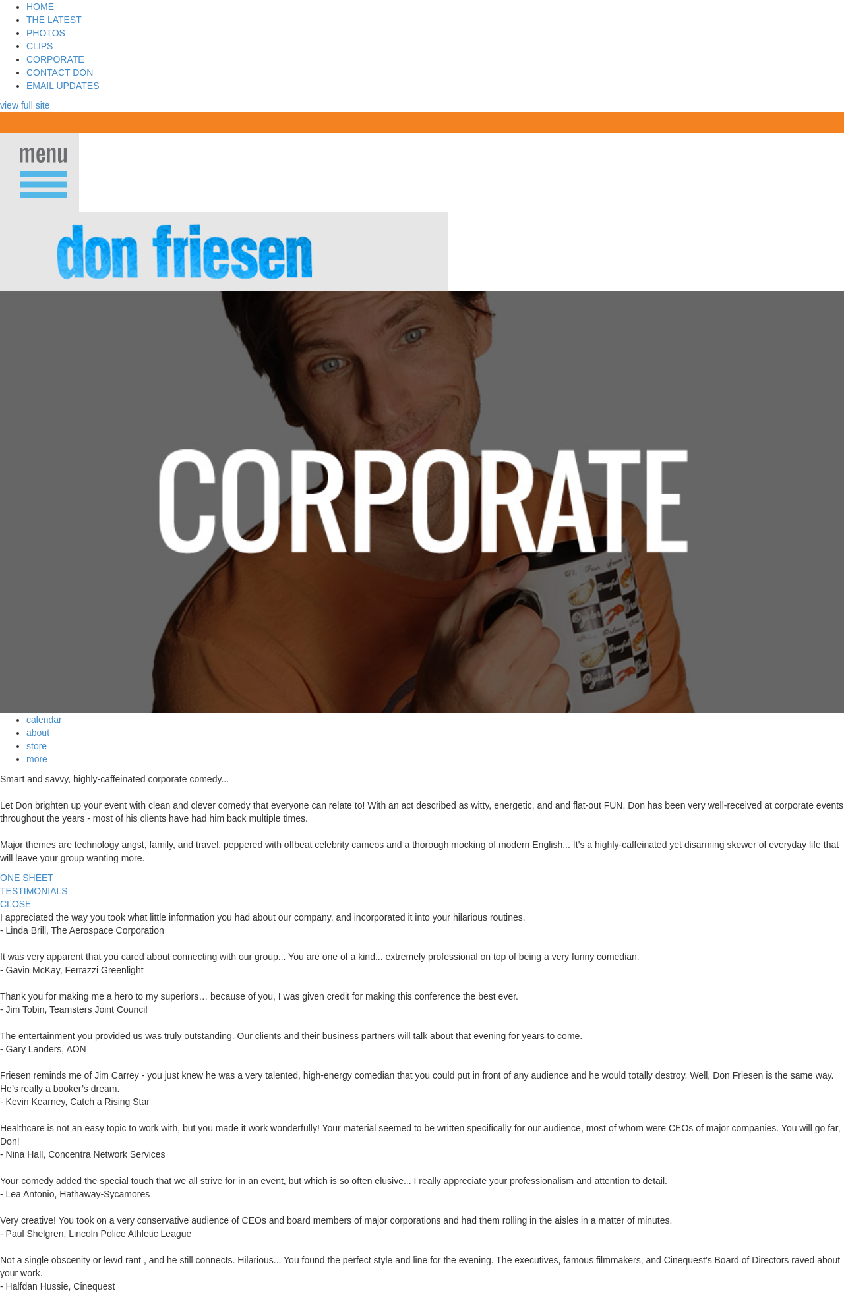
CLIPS (39, 46)
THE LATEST (54, 19)
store (36, 746)
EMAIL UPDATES (62, 85)
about (37, 732)
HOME (40, 6)
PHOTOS (45, 33)
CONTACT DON (59, 72)
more (36, 759)
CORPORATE (55, 59)
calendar (44, 719)
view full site (24, 105)
